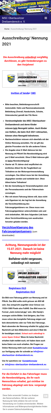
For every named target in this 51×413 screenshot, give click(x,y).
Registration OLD (25, 292)
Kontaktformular (40, 348)
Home (6, 29)
